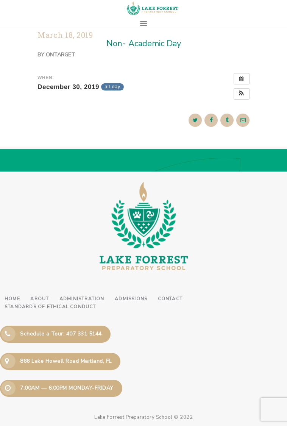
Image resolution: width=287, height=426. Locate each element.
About (39, 299)
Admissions (131, 299)
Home (12, 299)
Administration (82, 299)
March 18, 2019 (65, 35)
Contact (170, 299)
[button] (241, 94)
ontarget (60, 54)
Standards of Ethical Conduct (50, 307)
